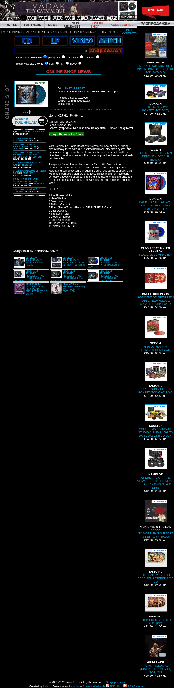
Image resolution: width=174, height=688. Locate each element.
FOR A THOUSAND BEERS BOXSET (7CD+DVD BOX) (155, 378)
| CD (51, 63)
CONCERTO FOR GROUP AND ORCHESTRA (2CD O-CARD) (37, 289)
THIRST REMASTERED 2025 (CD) (155, 609)
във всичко (35, 57)
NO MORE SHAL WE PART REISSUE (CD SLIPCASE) (155, 519)
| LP (62, 63)
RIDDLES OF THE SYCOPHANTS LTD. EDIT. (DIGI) (110, 276)
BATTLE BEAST (75, 88)
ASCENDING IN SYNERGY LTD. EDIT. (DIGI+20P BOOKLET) (74, 261)
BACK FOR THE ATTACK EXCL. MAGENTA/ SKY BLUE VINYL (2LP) (155, 191)
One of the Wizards (93, 686)
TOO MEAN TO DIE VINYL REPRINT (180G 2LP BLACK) (155, 141)
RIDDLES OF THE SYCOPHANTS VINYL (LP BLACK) (68, 276)
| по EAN (89, 57)
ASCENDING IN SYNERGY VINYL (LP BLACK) (36, 261)
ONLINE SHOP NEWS (68, 71)
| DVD (73, 63)
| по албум (72, 57)
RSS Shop (114, 686)
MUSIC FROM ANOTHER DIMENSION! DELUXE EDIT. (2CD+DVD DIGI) (155, 53)
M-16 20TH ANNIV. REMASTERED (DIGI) (155, 333)
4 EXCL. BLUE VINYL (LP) (155, 238)
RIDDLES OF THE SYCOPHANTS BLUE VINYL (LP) (104, 263)
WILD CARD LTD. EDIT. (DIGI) (74, 288)
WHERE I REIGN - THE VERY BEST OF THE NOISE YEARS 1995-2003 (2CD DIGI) (155, 468)
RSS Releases (134, 686)
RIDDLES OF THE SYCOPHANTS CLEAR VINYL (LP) (29, 276)
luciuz (46, 686)
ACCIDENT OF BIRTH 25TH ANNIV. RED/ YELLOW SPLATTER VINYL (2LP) (155, 286)
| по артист (54, 57)
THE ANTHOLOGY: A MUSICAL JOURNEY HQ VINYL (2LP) (155, 654)
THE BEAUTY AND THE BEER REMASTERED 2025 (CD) (155, 566)
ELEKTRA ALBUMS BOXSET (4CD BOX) (155, 98)
